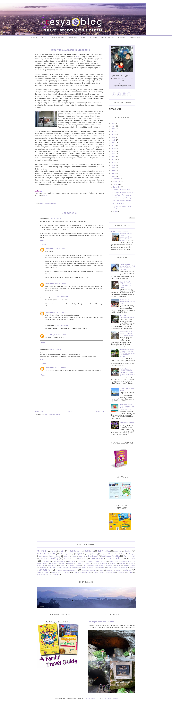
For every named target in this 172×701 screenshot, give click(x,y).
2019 (113, 140)
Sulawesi (128, 570)
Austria (54, 551)
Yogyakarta (53, 574)
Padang (63, 565)
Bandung (128, 551)
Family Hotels (129, 556)
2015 (113, 151)
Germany (72, 558)
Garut (65, 558)
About (44, 38)
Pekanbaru (109, 565)
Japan (132, 558)
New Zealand (107, 38)
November (117, 181)
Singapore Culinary (89, 570)
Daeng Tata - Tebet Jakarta (122, 195)
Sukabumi (119, 570)
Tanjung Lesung (98, 572)
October (116, 184)
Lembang (70, 563)
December (117, 179)
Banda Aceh (118, 551)
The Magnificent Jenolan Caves (101, 622)
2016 (113, 148)
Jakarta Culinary (115, 558)
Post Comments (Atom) (52, 415)
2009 (113, 168)
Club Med (82, 556)
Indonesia (72, 38)
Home (34, 38)
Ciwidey (74, 556)
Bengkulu (103, 554)
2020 (113, 137)
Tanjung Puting (110, 572)
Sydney (67, 572)
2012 (113, 159)
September (117, 187)
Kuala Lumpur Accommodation (119, 561)
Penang (117, 565)
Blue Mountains (113, 554)
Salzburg (102, 567)
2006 (113, 176)
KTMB (78, 57)
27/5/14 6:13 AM (60, 335)
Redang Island (93, 567)
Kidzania (80, 561)
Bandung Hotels (66, 554)
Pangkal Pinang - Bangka (96, 565)
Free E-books (57, 38)
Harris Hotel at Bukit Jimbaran (127, 423)
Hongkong (82, 559)
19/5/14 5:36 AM (60, 248)
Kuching (53, 563)
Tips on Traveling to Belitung (127, 389)
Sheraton (124, 567)
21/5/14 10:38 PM (61, 325)
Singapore (52, 203)
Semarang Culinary (113, 567)
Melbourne (40, 565)
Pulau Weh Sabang (55, 567)
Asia (83, 38)
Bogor (123, 554)
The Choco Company (111, 698)
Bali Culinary (75, 551)
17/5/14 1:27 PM (55, 218)
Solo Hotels (110, 570)
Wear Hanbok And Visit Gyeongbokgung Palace (127, 301)
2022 (113, 131)
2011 (113, 162)
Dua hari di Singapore (120, 203)
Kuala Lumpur (44, 203)
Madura (95, 563)
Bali (63, 550)
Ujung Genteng (41, 574)
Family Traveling (49, 558)
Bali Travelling (104, 551)
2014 (113, 154)
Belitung (95, 554)
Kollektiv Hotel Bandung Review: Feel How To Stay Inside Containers (127, 266)
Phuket (133, 565)
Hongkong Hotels (97, 559)
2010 (113, 165)
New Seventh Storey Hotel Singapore (122, 207)
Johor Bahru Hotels (59, 561)
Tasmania (121, 572)
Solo (101, 570)
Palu (84, 565)
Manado (122, 563)
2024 (113, 126)
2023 (113, 129)
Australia (93, 38)
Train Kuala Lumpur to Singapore (124, 198)
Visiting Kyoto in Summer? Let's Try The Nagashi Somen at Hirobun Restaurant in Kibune (127, 372)
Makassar (103, 563)
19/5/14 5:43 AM (60, 283)
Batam (88, 554)
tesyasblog (49, 248)
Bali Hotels (89, 551)
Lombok (79, 563)
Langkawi (61, 563)
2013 (113, 157)
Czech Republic (93, 556)
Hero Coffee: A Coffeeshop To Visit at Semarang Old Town (127, 284)
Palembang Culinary (74, 565)
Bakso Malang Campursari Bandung (127, 316)
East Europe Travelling (110, 556)
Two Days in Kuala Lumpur (122, 201)
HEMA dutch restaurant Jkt (122, 189)
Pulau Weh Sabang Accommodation (75, 567)
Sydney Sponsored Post (82, 572)
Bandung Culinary (46, 553)
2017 (113, 145)
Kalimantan (71, 561)
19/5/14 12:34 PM (61, 297)
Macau (88, 563)
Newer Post (39, 411)
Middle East (135, 38)
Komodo (89, 561)
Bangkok (78, 554)
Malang (112, 563)
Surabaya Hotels (56, 572)
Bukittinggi (42, 556)
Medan (131, 563)
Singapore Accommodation (67, 570)
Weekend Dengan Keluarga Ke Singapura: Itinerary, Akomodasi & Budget (126, 237)
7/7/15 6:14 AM (60, 367)
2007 (113, 173)
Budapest (132, 554)
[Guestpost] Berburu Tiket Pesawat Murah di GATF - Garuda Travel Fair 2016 (127, 407)
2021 (113, 134)
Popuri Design (91, 698)
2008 (113, 170)
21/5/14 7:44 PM (60, 312)
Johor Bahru (45, 561)
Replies (44, 244)
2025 (113, 123)
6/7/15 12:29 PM (55, 350)
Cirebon (66, 556)
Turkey (129, 572)
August (115, 211)
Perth (126, 565)
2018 (113, 143)
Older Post (100, 411)
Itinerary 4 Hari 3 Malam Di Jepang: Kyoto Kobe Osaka (126, 333)
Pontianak (43, 567)
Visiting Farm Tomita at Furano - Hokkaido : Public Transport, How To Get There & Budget (127, 353)
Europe (122, 38)
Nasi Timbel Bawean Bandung (123, 192)
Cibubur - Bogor (54, 556)
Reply (42, 240)
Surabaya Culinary (43, 572)
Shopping (132, 567)
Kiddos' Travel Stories (119, 232)
